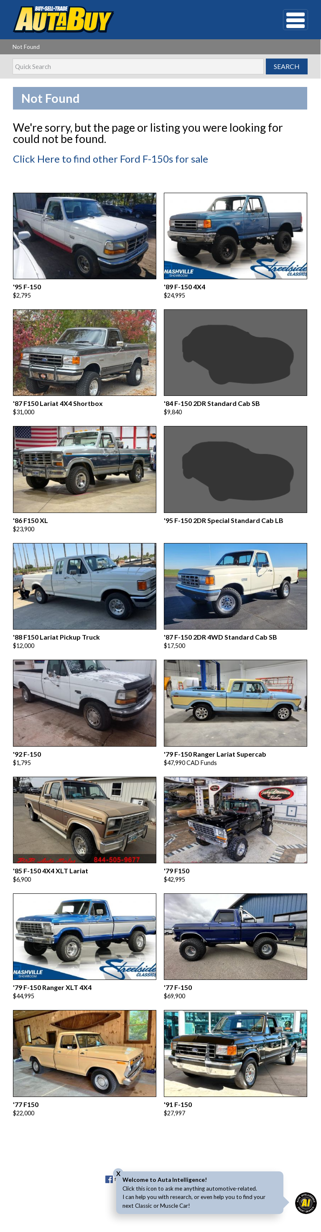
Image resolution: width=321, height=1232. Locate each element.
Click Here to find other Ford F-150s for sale (110, 159)
